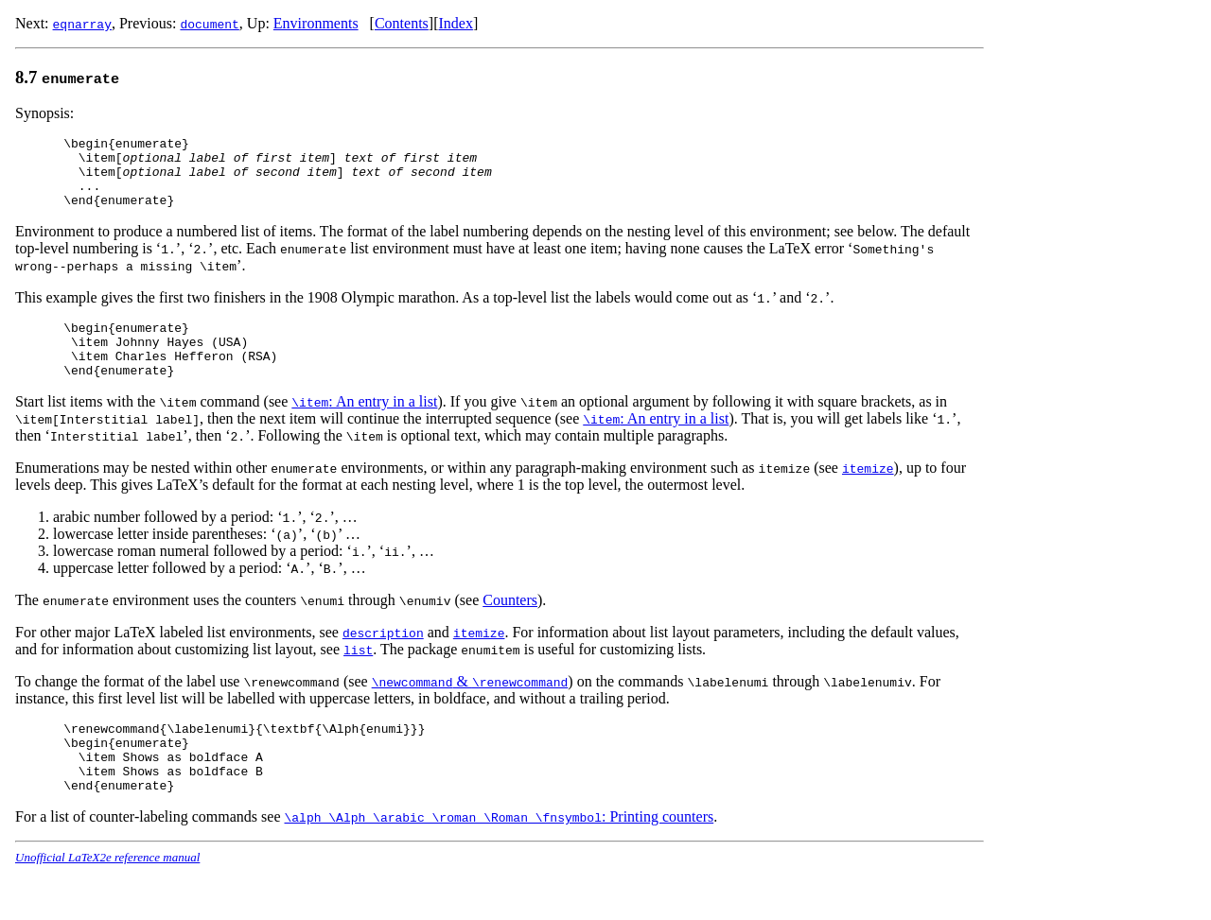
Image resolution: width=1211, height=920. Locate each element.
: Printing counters (499, 856)
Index (455, 23)
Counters (510, 625)
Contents (402, 23)
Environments (316, 23)
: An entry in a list (364, 427)
